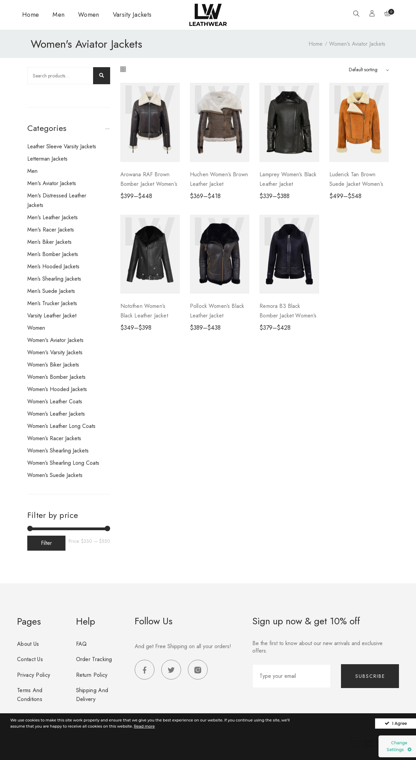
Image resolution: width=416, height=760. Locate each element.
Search (101, 75)
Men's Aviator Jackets (51, 183)
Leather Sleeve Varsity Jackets (61, 146)
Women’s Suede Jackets (55, 475)
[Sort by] (369, 69)
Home (30, 14)
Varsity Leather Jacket (51, 315)
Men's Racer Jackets (50, 230)
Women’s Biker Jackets (53, 365)
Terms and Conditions (30, 694)
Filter (46, 543)
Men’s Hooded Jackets (53, 266)
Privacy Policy (33, 675)
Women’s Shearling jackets (58, 450)
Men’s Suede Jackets (51, 291)
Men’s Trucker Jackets (52, 303)
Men (58, 14)
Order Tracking (94, 659)
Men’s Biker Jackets (49, 242)
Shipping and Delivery (92, 694)
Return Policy (92, 675)
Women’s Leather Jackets (56, 414)
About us (28, 644)
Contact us (30, 659)
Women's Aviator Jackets (55, 340)
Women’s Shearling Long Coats (63, 463)
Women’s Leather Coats (54, 401)
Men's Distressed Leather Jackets (56, 200)
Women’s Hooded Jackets (57, 389)
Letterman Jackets (47, 159)
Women (88, 14)
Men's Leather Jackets (52, 217)
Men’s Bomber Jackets (52, 254)
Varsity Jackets (132, 14)
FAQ (81, 644)
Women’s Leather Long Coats (61, 426)
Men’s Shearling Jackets (54, 279)
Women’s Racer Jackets (54, 438)
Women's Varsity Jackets (55, 352)
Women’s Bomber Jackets (56, 377)
